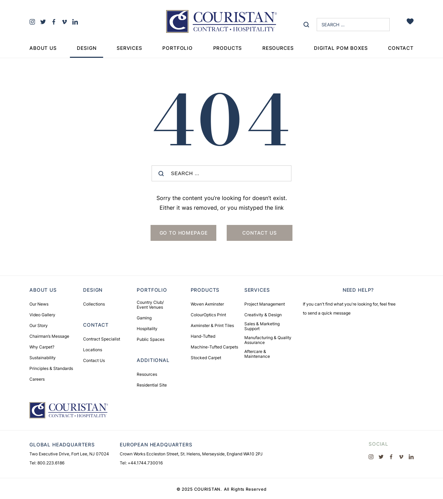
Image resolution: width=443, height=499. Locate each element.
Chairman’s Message (49, 336)
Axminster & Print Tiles (212, 325)
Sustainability (42, 357)
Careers (37, 379)
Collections (94, 304)
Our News (38, 304)
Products (227, 48)
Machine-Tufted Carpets (214, 347)
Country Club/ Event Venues (150, 305)
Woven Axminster (207, 304)
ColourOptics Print (208, 314)
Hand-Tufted (203, 336)
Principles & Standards (51, 368)
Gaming (144, 318)
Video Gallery (42, 314)
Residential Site (152, 385)
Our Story (38, 325)
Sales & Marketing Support (262, 326)
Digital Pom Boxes (341, 48)
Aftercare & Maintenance (257, 354)
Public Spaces (150, 339)
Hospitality (147, 328)
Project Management (264, 304)
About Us (43, 48)
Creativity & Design (263, 314)
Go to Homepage (184, 233)
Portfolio (177, 48)
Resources (278, 48)
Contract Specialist (101, 339)
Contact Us (94, 360)
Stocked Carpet (206, 357)
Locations (92, 349)
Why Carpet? (41, 347)
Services (129, 48)
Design (86, 48)
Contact (401, 48)
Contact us (259, 233)
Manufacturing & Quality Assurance (267, 340)
